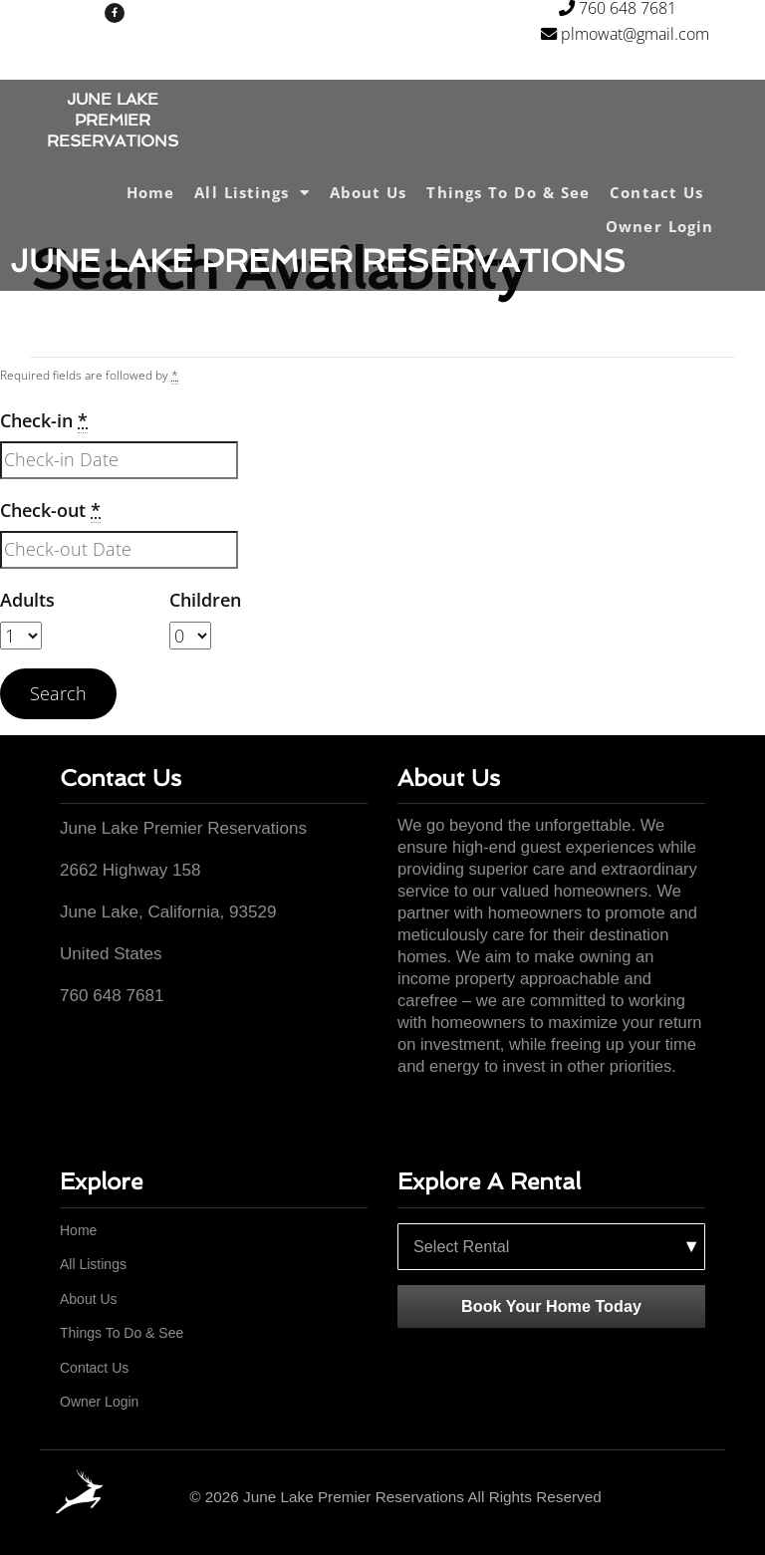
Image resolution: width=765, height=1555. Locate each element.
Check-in (44, 420)
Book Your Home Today (551, 1306)
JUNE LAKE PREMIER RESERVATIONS (112, 120)
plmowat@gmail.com (625, 37)
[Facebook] (698, 1497)
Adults (27, 600)
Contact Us (656, 192)
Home (150, 192)
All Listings (251, 192)
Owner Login (659, 226)
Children (205, 600)
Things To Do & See (508, 192)
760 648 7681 (617, 9)
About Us (368, 192)
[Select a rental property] (551, 1247)
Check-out (50, 510)
